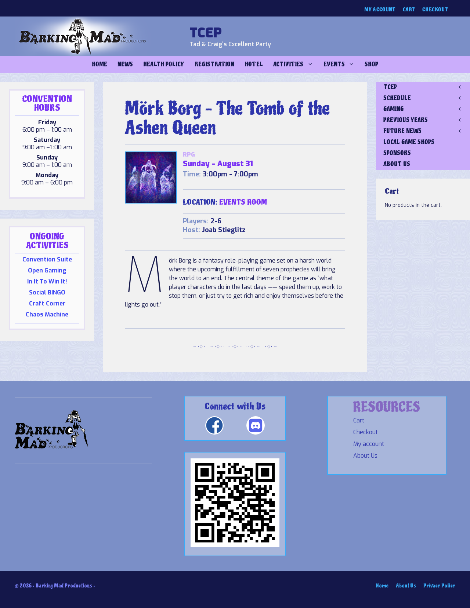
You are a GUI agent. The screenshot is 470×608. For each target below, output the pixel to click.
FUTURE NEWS (426, 131)
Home (99, 64)
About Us (365, 455)
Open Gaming (47, 270)
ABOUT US (396, 164)
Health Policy (163, 64)
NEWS (125, 64)
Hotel (254, 64)
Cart (409, 9)
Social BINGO (47, 292)
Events (341, 64)
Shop (371, 64)
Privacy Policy (439, 585)
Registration (214, 64)
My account (379, 9)
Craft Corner (47, 303)
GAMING (426, 109)
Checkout (435, 9)
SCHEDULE (426, 98)
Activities (295, 64)
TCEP (205, 33)
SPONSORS (397, 153)
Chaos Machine (47, 314)
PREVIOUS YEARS (426, 120)
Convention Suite (47, 259)
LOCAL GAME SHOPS (408, 142)
